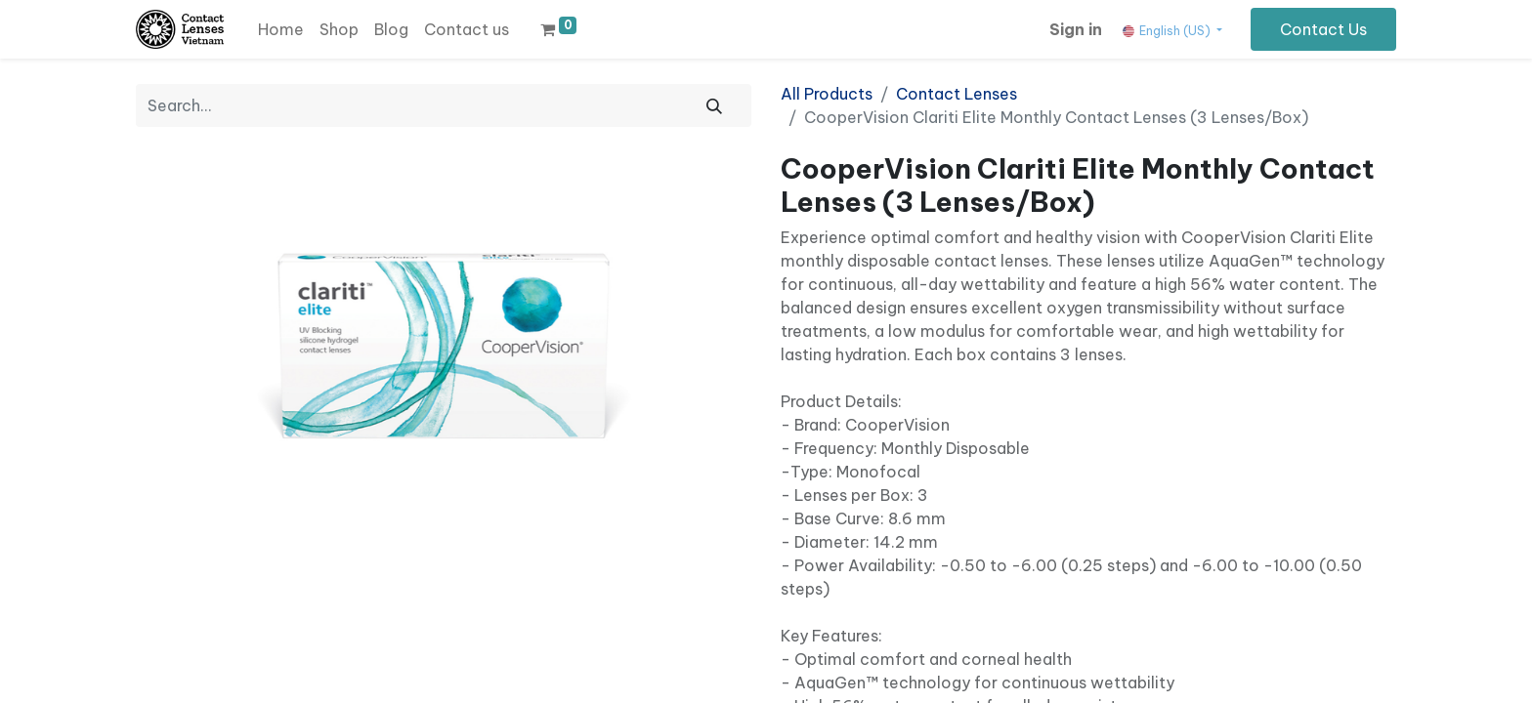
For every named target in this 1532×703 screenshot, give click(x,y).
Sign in (1075, 29)
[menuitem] (281, 29)
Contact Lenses (956, 93)
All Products (826, 93)
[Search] (714, 105)
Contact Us (1323, 29)
